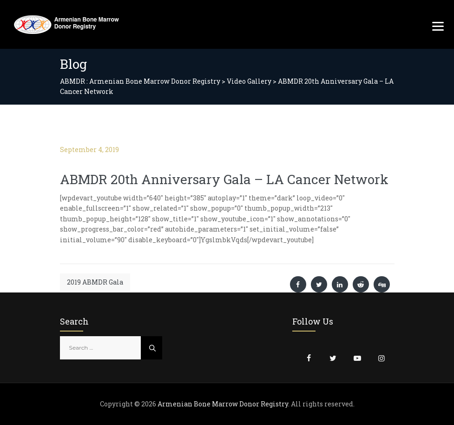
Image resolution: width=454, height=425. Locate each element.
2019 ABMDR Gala (95, 282)
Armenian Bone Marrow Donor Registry (223, 403)
